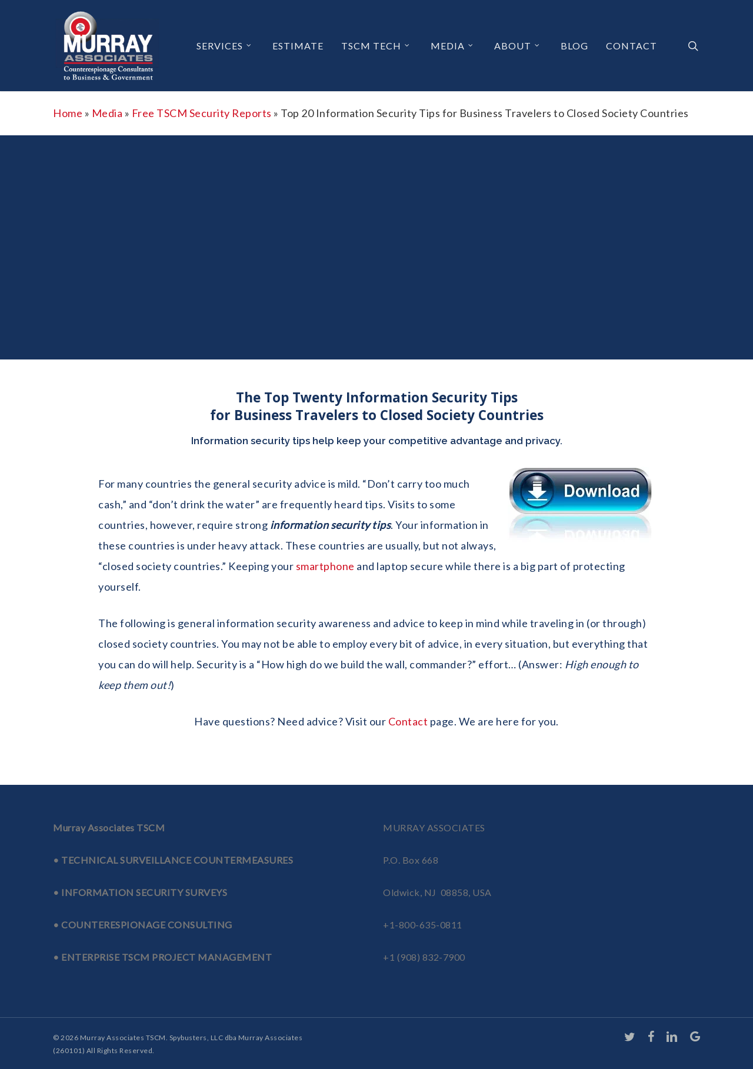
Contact (408, 721)
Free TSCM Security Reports (202, 112)
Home (67, 112)
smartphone (325, 566)
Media (107, 112)
